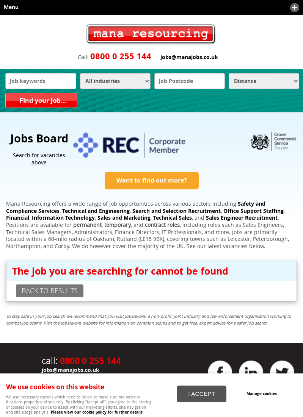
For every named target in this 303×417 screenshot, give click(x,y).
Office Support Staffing (253, 211)
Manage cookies (261, 393)
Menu (149, 7)
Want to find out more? (151, 180)
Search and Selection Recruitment (176, 211)
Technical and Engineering (96, 211)
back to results (50, 290)
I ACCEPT (201, 393)
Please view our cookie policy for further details (97, 412)
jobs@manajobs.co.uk (189, 57)
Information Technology (63, 218)
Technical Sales (172, 218)
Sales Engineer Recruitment (242, 218)
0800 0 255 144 (120, 56)
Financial (17, 218)
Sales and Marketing (124, 218)
